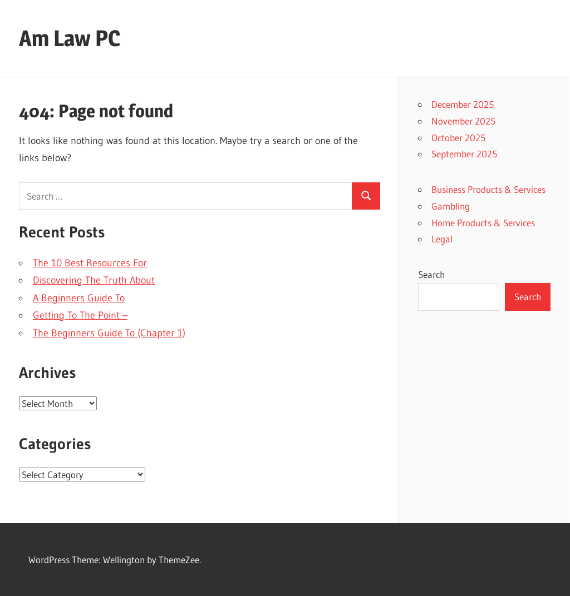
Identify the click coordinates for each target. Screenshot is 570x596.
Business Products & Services (488, 189)
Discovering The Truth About (94, 280)
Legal (442, 239)
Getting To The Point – (80, 315)
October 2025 (458, 137)
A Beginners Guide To (79, 298)
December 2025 (462, 104)
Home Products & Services (483, 223)
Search (431, 274)
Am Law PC (69, 38)
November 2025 (463, 121)
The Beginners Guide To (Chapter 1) (109, 333)
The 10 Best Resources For (90, 263)
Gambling (450, 206)
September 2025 (464, 154)
